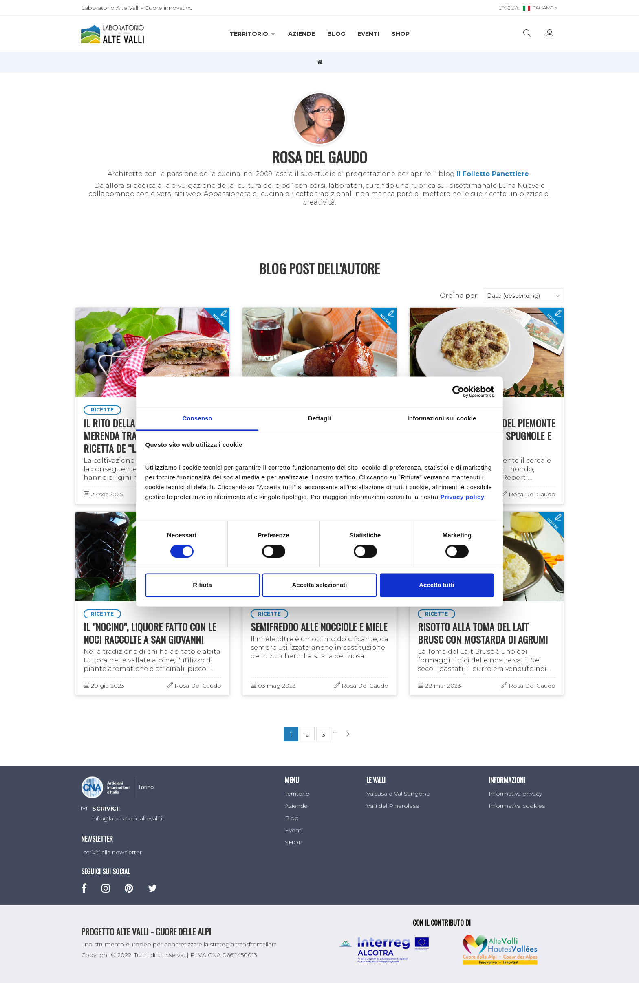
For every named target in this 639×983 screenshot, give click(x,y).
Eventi (368, 33)
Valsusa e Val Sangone (398, 793)
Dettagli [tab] (319, 418)
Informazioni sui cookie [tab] (442, 418)
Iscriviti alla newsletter (111, 852)
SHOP (401, 33)
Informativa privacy (515, 793)
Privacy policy (463, 496)
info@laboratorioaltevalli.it (128, 818)
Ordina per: (459, 295)
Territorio (252, 33)
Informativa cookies (517, 806)
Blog (336, 33)
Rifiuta (202, 585)
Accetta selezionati (319, 585)
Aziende (301, 33)
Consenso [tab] (197, 418)
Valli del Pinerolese (392, 806)
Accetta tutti (436, 585)
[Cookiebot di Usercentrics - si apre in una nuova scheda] (458, 391)
